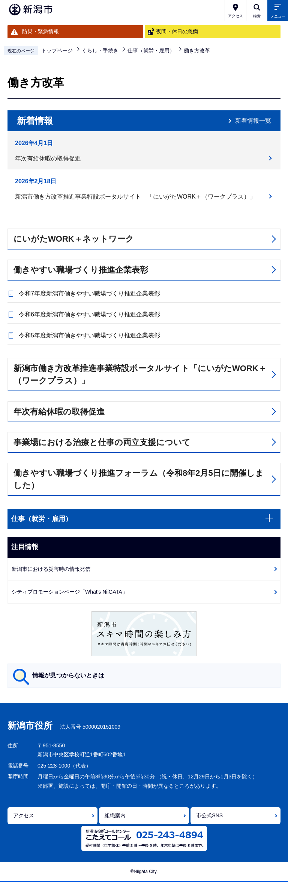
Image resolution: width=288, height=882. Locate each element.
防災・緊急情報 (40, 31)
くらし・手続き (100, 50)
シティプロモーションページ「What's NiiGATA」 (70, 592)
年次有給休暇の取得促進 (48, 158)
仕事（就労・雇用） (151, 50)
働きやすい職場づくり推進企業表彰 (81, 270)
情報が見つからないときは (68, 675)
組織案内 (115, 815)
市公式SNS (209, 815)
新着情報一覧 (253, 120)
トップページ (57, 50)
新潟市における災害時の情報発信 (51, 569)
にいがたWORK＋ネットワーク (74, 239)
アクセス (23, 815)
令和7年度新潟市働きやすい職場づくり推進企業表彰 (89, 293)
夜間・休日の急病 (177, 31)
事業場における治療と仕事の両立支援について (102, 442)
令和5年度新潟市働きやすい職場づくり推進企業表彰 (89, 335)
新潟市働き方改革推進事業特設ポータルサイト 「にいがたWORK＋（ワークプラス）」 (135, 196)
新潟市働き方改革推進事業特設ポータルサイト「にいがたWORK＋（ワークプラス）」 (140, 374)
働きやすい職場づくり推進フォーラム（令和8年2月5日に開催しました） (139, 479)
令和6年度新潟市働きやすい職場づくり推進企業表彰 (89, 314)
